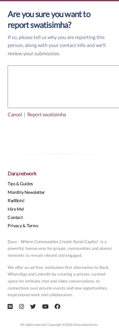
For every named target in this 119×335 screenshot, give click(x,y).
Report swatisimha (46, 114)
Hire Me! (16, 209)
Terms (32, 225)
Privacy (15, 225)
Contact (15, 217)
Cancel (15, 114)
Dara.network (22, 173)
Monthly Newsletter (26, 192)
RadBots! (16, 200)
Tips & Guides (20, 183)
